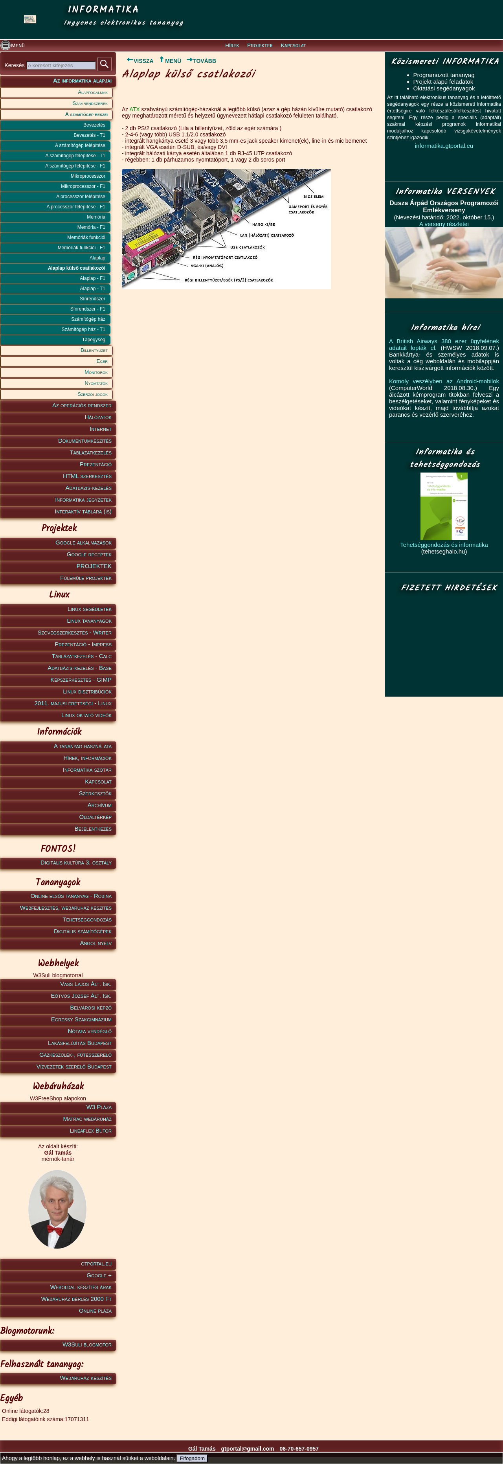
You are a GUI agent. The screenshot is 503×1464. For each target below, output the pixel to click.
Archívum (100, 805)
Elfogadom (192, 1458)
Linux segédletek (90, 608)
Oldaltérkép (95, 816)
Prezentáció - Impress (83, 644)
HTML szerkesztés (87, 476)
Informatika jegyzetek (83, 499)
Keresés (15, 65)
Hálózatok (98, 417)
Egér (102, 361)
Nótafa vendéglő (90, 1031)
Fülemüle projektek (86, 577)
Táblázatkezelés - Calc (82, 656)
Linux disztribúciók (87, 691)
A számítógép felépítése (80, 145)
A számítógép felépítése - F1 (75, 166)
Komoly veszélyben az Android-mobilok (444, 381)
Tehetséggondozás (87, 919)
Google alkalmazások (83, 542)
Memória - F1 (91, 227)
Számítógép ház (88, 319)
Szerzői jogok (92, 394)
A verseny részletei (444, 224)
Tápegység (93, 339)
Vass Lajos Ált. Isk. (86, 983)
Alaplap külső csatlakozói (76, 268)
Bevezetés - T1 (89, 135)
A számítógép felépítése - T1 (75, 155)
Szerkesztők (95, 793)
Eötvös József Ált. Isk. (81, 995)
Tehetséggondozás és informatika (444, 544)
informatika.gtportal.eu (444, 145)
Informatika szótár (87, 769)
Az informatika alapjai (82, 80)
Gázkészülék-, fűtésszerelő (75, 1054)
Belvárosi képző (91, 1007)
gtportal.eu (96, 1263)
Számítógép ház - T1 (83, 329)
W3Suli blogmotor (87, 1344)
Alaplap (97, 258)
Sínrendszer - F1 (87, 309)
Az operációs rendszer (82, 405)
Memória (96, 217)
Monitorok (96, 372)
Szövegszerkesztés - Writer (75, 632)
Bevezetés (94, 125)
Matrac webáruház (87, 1118)
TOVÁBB (201, 61)
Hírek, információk (88, 757)
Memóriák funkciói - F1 (81, 247)
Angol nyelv (96, 943)
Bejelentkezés (93, 828)
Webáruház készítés (86, 1377)
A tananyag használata (83, 746)
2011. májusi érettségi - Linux (73, 703)
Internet (101, 428)
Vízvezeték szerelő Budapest (74, 1066)
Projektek (260, 46)
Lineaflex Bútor (91, 1130)
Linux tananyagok (89, 620)
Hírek (232, 46)
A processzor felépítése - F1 (76, 207)
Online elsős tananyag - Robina (71, 895)
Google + (99, 1275)
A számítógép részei (86, 114)
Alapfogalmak (93, 92)
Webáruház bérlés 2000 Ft (76, 1298)
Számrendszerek (90, 103)
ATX (134, 109)
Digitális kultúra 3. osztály (76, 862)
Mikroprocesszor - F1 (83, 186)
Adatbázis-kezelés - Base (80, 667)
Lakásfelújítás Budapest (80, 1042)
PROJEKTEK (94, 566)
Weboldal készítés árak (81, 1287)
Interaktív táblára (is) (83, 511)
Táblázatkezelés (91, 452)
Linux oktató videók (86, 715)
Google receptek (89, 554)
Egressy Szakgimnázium (81, 1019)
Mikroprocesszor (88, 176)
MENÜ (169, 61)
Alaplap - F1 (92, 278)
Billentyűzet (94, 350)
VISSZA (138, 61)
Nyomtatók (96, 383)
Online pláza (95, 1310)
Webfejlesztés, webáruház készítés (66, 907)
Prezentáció (96, 464)
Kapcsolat (293, 46)
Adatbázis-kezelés (89, 487)
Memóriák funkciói (86, 237)
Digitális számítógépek (83, 931)
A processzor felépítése (80, 196)
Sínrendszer (92, 299)
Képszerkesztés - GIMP (81, 679)
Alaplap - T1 (92, 288)
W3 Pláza (99, 1107)
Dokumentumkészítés (85, 440)
